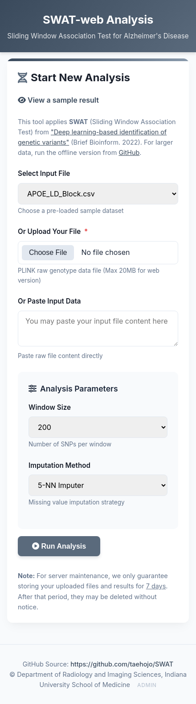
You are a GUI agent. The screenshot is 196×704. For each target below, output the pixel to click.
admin (146, 685)
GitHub (128, 152)
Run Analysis (59, 546)
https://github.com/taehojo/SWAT (121, 664)
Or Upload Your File (53, 231)
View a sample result (58, 100)
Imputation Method (59, 465)
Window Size (50, 407)
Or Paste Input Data (49, 301)
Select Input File (44, 173)
